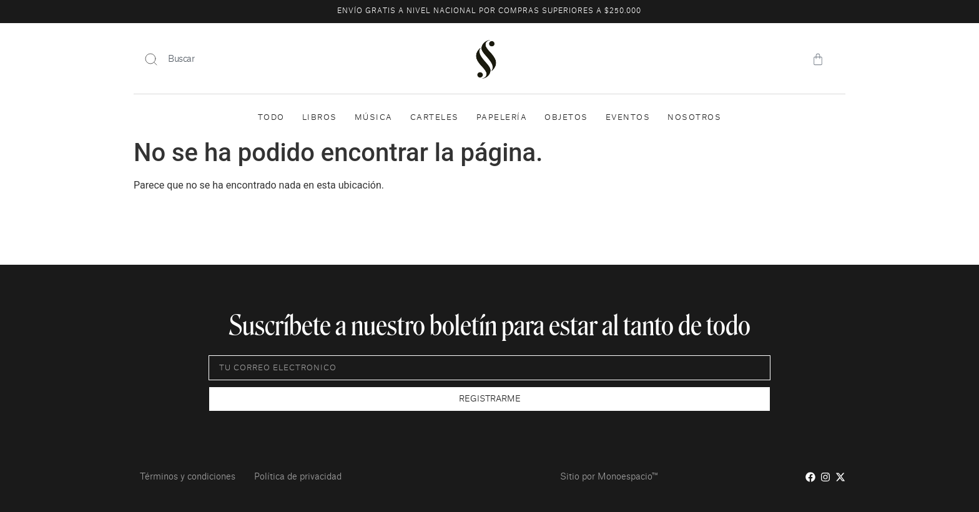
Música (374, 117)
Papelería (502, 117)
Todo (271, 117)
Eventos (628, 117)
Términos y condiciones (187, 477)
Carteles (434, 117)
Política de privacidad (298, 477)
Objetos (566, 117)
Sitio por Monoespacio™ (609, 477)
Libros (319, 117)
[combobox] (290, 59)
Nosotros (694, 117)
